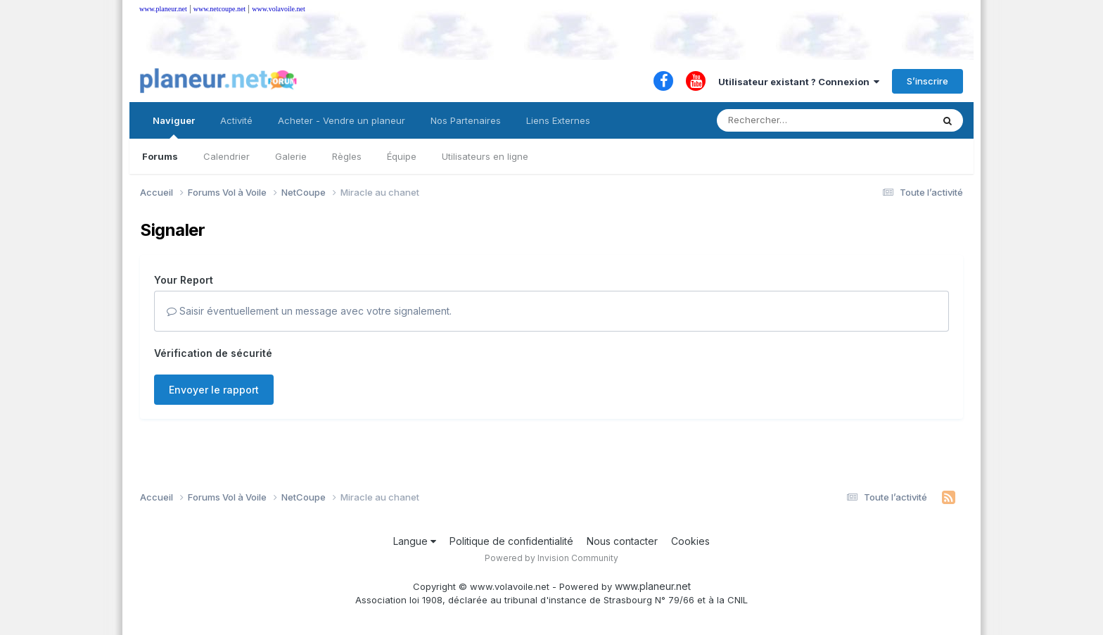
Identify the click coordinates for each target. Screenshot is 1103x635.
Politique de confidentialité (511, 541)
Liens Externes (558, 120)
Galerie (291, 156)
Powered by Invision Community (551, 558)
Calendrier (226, 156)
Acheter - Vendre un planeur (341, 120)
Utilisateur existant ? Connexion (798, 81)
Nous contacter (622, 541)
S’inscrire (927, 81)
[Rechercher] (784, 120)
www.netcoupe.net (219, 9)
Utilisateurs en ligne (485, 156)
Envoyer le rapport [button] (214, 390)
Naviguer (174, 127)
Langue (414, 541)
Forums (160, 156)
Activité (236, 120)
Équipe (401, 156)
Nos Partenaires (466, 120)
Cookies (690, 541)
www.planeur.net (163, 9)
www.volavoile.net (278, 9)
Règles (347, 156)
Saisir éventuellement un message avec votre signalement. (309, 311)
